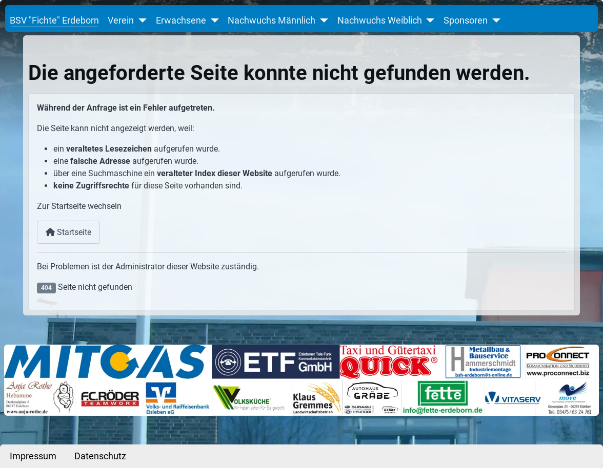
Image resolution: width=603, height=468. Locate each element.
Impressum (33, 456)
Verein (121, 20)
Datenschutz (100, 456)
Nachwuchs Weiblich (379, 20)
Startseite (68, 232)
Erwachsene (181, 20)
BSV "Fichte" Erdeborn (54, 20)
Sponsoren (466, 20)
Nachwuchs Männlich (271, 20)
